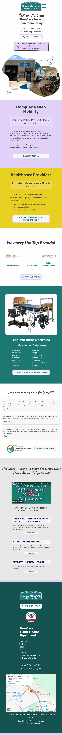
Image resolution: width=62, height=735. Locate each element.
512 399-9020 (31, 37)
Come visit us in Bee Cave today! (31, 372)
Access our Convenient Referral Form (31, 219)
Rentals (22, 644)
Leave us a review (45, 448)
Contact (22, 652)
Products (23, 641)
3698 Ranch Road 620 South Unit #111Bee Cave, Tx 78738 (31, 46)
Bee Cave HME (31, 6)
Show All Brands (31, 277)
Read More (31, 533)
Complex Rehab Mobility (29, 655)
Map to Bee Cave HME (18, 47)
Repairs (22, 647)
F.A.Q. (21, 650)
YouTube (42, 510)
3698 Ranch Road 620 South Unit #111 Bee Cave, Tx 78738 (31, 716)
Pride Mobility (31, 265)
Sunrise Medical (13, 265)
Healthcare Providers (28, 658)
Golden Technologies (49, 264)
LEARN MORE (31, 155)
